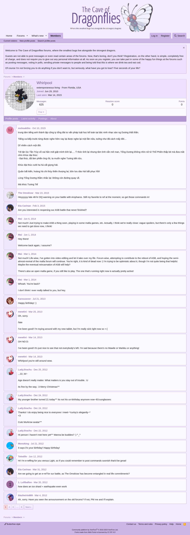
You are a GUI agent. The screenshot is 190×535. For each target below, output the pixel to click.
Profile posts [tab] (11, 118)
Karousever (24, 298)
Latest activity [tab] (28, 118)
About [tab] (53, 118)
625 (41, 104)
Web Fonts (92, 532)
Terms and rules (145, 524)
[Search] (179, 36)
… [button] (17, 507)
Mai (20, 218)
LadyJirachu (25, 369)
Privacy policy (161, 524)
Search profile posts (46, 41)
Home (9, 35)
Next (28, 507)
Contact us (131, 524)
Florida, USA (74, 87)
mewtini (22, 311)
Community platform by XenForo (95, 530)
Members (55, 35)
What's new (38, 35)
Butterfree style (12, 524)
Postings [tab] (42, 118)
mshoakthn (24, 128)
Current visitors (10, 41)
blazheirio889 (25, 495)
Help (171, 524)
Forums (21, 35)
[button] (27, 36)
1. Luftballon (25, 482)
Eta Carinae (24, 205)
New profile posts (27, 41)
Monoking (23, 443)
